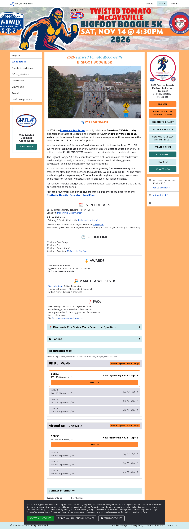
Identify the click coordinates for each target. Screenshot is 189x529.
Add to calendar (161, 187)
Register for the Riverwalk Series (162, 113)
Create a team (163, 147)
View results (18, 80)
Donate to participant (23, 67)
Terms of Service (155, 525)
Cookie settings (119, 525)
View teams (18, 86)
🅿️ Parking (55, 338)
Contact (150, 3)
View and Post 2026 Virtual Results (162, 138)
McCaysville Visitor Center (69, 212)
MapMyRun (98, 224)
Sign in (162, 3)
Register (16, 55)
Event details (19, 61)
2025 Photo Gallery (163, 122)
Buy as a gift (163, 154)
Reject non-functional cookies (76, 518)
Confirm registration (22, 99)
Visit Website (160, 195)
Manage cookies (111, 518)
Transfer (16, 93)
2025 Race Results (163, 129)
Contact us (172, 525)
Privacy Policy (137, 525)
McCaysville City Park (77, 251)
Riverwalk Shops (55, 286)
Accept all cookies (40, 518)
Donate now (26, 146)
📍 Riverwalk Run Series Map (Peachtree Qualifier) (82, 327)
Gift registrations (20, 74)
